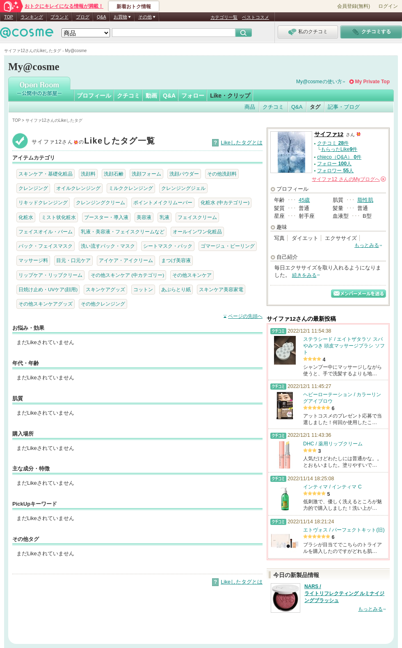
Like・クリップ (230, 95)
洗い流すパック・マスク (108, 246)
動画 (151, 95)
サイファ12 (328, 134)
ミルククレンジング (131, 188)
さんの (349, 179)
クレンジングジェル (183, 188)
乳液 (164, 217)
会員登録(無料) (353, 6)
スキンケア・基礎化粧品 (45, 173)
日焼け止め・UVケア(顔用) (48, 289)
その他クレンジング (103, 303)
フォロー (192, 95)
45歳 (304, 200)
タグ (315, 107)
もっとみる (366, 245)
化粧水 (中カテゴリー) (225, 202)
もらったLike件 (339, 149)
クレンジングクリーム (100, 202)
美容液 (144, 217)
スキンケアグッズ (105, 289)
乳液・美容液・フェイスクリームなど (122, 231)
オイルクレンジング (78, 188)
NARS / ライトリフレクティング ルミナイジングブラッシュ (344, 593)
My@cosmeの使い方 (319, 81)
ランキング (32, 16)
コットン (143, 289)
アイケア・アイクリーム (126, 260)
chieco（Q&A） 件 (339, 157)
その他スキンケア (192, 275)
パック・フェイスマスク (45, 246)
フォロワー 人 (335, 170)
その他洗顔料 (222, 173)
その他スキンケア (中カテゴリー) (127, 275)
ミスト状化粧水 (58, 217)
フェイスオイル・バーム (45, 231)
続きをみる (304, 275)
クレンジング (33, 188)
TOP (8, 16)
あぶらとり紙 (176, 289)
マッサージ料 (33, 260)
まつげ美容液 (176, 260)
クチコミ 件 (333, 143)
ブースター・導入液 (106, 217)
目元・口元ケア (73, 260)
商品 (249, 107)
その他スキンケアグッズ (45, 303)
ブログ (82, 16)
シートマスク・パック (167, 246)
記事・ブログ (344, 107)
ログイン (388, 6)
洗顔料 (88, 173)
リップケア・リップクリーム (50, 275)
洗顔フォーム (146, 173)
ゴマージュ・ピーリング (228, 246)
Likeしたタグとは (242, 142)
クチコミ (128, 95)
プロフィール (94, 95)
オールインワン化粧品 (197, 231)
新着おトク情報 (133, 6)
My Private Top (372, 81)
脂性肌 (365, 200)
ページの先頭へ (245, 316)
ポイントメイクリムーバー (162, 202)
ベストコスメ (255, 17)
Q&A (101, 16)
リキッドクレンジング (43, 202)
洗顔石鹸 (113, 173)
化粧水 (25, 217)
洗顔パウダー (184, 173)
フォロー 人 (334, 164)
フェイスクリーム (197, 217)
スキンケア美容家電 (221, 289)
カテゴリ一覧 (224, 17)
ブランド (59, 16)
